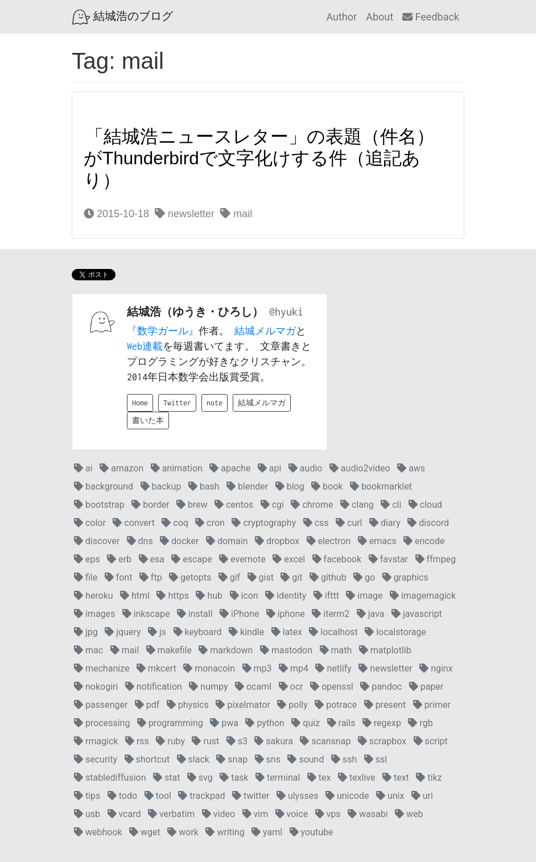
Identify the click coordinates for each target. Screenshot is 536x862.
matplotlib (385, 650)
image (364, 595)
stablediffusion (110, 777)
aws (411, 468)
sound (305, 759)
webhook (98, 832)
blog (289, 486)
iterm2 (330, 613)
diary (385, 522)
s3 (237, 741)
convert (133, 522)
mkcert (156, 668)
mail (236, 213)
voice (291, 814)
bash (204, 486)
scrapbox (382, 741)
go (364, 577)
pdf (147, 704)
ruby (170, 741)
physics (188, 704)
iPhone (239, 613)
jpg (86, 632)
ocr (291, 686)
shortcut (147, 759)
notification (153, 686)
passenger (100, 704)
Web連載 (145, 346)
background (103, 486)
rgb (420, 723)
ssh (344, 759)
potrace (336, 704)
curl (349, 522)
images (94, 613)
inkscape (146, 613)
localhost (333, 632)
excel (289, 559)
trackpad (201, 795)
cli (391, 504)
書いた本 (148, 420)
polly (292, 704)
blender (247, 486)
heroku (93, 595)
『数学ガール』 (163, 331)
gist (261, 577)
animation (177, 468)
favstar (388, 559)
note (214, 403)
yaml (266, 832)
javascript (416, 613)
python (264, 723)
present (385, 704)
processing (102, 723)
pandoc (381, 686)
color (90, 522)
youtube (311, 832)
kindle (246, 632)
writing (224, 832)
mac (88, 650)
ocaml (253, 686)
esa (151, 559)
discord (428, 522)
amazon (121, 468)
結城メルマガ (265, 331)
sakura (273, 741)
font (119, 577)
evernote (242, 559)
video (218, 814)
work (183, 832)
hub (209, 595)
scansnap (325, 741)
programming (170, 723)
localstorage (395, 632)
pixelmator (243, 704)
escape (191, 559)
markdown (226, 650)
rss (137, 741)
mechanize (101, 668)
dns (140, 541)
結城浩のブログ (122, 17)
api (270, 468)
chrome (312, 504)
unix (390, 795)
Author (341, 17)
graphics (405, 577)
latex (286, 632)
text (395, 777)
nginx (435, 668)
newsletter (185, 213)
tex (319, 777)
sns (268, 759)
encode (423, 541)
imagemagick (423, 595)
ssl (375, 759)
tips (87, 795)
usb (87, 814)
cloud (425, 504)
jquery (123, 632)
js (157, 632)
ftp (150, 577)
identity (285, 595)
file (85, 577)
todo (122, 795)
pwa (224, 723)
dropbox (277, 541)
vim (255, 814)
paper (426, 686)
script (431, 741)
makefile (169, 650)
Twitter (177, 403)
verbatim (171, 814)
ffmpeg (435, 559)
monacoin (209, 668)
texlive (357, 777)
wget (144, 832)
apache (229, 468)
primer (432, 704)
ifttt (326, 595)
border (150, 504)
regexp (381, 723)
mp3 (257, 668)
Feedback (430, 17)
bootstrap (99, 504)
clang (357, 504)
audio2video (359, 468)
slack (193, 759)
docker (179, 541)
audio (305, 468)
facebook (336, 559)
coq (175, 522)
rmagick (96, 741)
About (379, 17)
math (336, 650)
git (291, 577)
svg (200, 777)
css (316, 522)
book (327, 486)
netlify (333, 668)
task (234, 777)
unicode (347, 795)
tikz (429, 777)
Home (140, 403)
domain (227, 541)
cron (210, 522)
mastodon (286, 650)
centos (234, 504)
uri (422, 795)
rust (205, 741)
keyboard (198, 632)
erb (119, 559)
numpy (208, 686)
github (328, 577)
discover (96, 541)
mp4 (293, 668)
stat (166, 777)
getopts (190, 577)
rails (341, 723)
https (172, 595)
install (195, 613)
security (95, 759)
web (409, 814)
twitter (251, 795)
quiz (305, 723)
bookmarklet (381, 486)
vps (328, 814)
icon (244, 595)
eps (87, 559)
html (135, 595)
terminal (277, 777)
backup (161, 486)
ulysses (298, 795)
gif (229, 577)
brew (192, 504)
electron (329, 541)
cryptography (264, 522)
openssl (331, 686)
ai (83, 468)
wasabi (368, 814)
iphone (285, 613)
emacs (377, 541)
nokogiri (96, 686)
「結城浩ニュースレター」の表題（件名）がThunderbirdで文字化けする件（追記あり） (259, 158)
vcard (124, 814)
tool (158, 795)
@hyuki (286, 312)
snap (232, 759)
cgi (272, 504)
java (371, 613)
